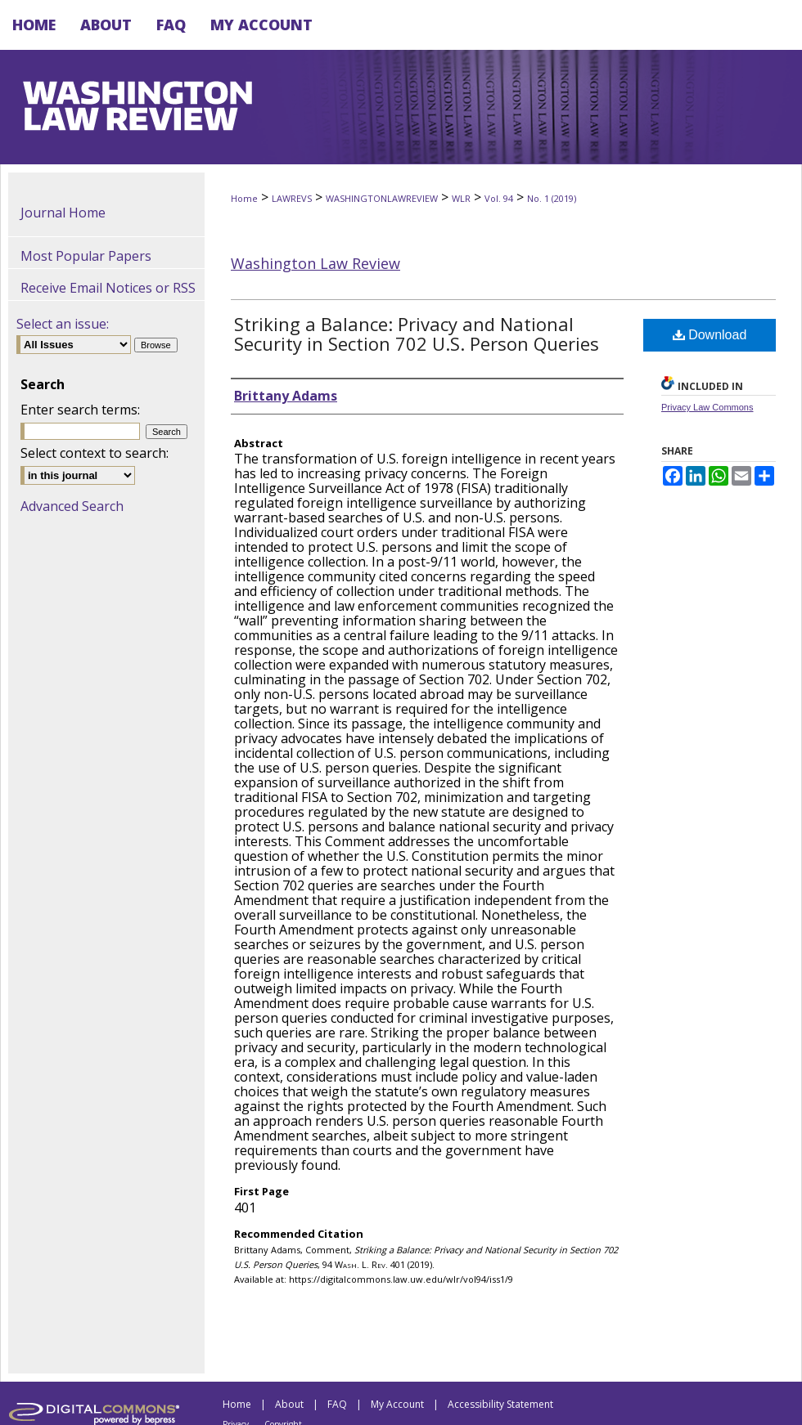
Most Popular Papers (85, 256)
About (289, 1404)
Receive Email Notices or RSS (108, 288)
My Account (397, 1404)
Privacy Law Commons (707, 407)
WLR (461, 198)
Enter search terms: (80, 410)
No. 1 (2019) (551, 198)
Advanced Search (72, 506)
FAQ (337, 1404)
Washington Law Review (315, 263)
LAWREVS (292, 198)
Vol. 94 (498, 198)
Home (244, 198)
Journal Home (63, 213)
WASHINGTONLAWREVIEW (382, 198)
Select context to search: (94, 453)
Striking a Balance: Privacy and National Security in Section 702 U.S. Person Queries (416, 333)
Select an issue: (62, 324)
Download (710, 335)
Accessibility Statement (500, 1404)
